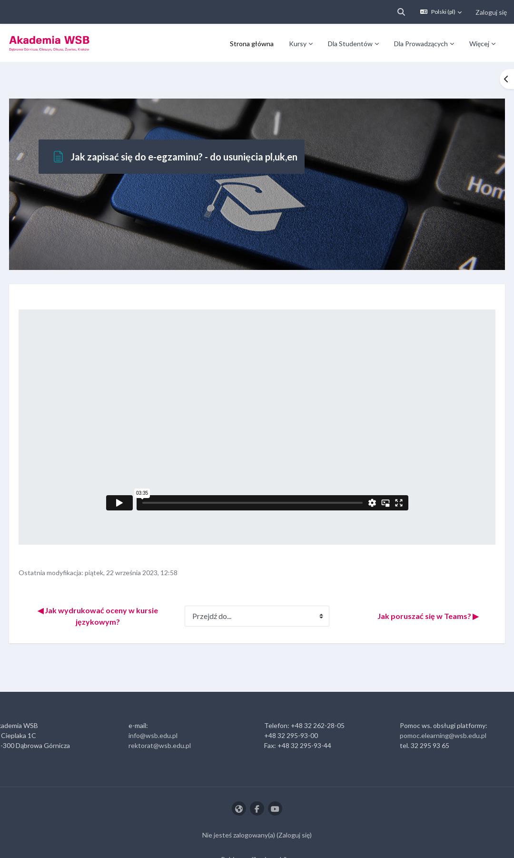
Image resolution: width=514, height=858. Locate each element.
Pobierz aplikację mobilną (257, 831)
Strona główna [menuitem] (252, 44)
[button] (401, 12)
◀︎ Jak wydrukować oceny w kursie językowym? (110, 588)
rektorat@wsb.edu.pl (167, 717)
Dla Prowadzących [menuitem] (421, 44)
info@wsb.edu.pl (160, 707)
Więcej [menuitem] (479, 44)
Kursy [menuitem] (297, 44)
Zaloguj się (491, 12)
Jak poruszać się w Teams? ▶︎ (410, 587)
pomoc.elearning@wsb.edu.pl (436, 707)
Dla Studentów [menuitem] (350, 44)
